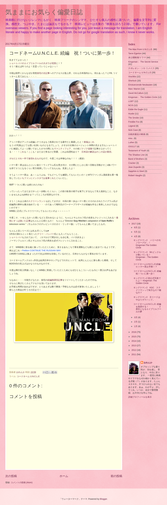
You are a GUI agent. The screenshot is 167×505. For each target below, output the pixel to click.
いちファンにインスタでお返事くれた (38, 178)
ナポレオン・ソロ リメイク (141, 68)
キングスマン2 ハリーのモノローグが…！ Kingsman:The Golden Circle (147, 244)
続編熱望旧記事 (55, 280)
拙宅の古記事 (43, 73)
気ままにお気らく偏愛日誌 (44, 12)
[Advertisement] (145, 197)
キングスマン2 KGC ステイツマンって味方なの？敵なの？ (147, 290)
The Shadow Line (136, 155)
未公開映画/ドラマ (137, 57)
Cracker (132, 163)
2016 (134, 332)
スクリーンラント (36, 201)
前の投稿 (116, 476)
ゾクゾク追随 (85, 148)
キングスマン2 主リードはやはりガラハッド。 (146, 298)
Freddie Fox (134, 122)
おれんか (148, 363)
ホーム (64, 476)
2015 (134, 337)
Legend (131, 126)
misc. (130, 138)
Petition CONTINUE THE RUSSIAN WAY (41, 250)
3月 (136, 317)
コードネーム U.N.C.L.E (28, 376)
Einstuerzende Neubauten (140, 85)
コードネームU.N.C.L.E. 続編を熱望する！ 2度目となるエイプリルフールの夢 (147, 308)
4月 (136, 236)
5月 (136, 232)
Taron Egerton (134, 53)
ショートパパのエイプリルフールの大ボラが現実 (32, 63)
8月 (136, 227)
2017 (134, 224)
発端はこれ (89, 142)
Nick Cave (133, 130)
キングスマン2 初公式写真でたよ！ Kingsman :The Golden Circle (147, 280)
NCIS (130, 105)
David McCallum (135, 93)
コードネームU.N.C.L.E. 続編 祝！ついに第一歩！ (148, 272)
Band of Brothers (136, 159)
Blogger (103, 499)
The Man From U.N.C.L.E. (140, 49)
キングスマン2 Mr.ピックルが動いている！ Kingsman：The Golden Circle (147, 256)
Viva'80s (132, 77)
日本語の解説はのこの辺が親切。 (97, 152)
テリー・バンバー (45, 234)
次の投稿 (11, 476)
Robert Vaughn (135, 175)
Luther (131, 142)
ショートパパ (15, 237)
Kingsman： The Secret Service (143, 62)
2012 (134, 350)
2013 (134, 345)
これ (22, 152)
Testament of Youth (137, 151)
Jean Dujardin (134, 167)
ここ (30, 152)
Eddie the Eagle (135, 109)
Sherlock (132, 81)
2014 (134, 341)
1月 (136, 326)
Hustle (131, 114)
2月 (136, 322)
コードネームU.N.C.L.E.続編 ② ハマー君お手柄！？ (146, 265)
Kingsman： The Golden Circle (142, 97)
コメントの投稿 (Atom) (21, 482)
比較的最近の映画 (136, 134)
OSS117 (132, 146)
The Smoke (133, 118)
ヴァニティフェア (62, 148)
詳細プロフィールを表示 (140, 397)
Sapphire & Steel (136, 171)
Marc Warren (134, 89)
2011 (134, 354)
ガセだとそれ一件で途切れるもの (25, 158)
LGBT (131, 101)
